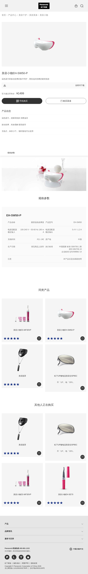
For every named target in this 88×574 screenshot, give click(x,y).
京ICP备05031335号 (37, 568)
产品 (6, 524)
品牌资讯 (8, 531)
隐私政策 (34, 563)
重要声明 (25, 563)
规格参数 (11, 153)
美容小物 (44, 15)
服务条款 (16, 563)
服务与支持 (9, 539)
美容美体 (33, 15)
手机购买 (22, 101)
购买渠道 (66, 101)
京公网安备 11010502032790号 (16, 568)
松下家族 (8, 563)
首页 (4, 15)
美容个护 (23, 15)
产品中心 (12, 15)
